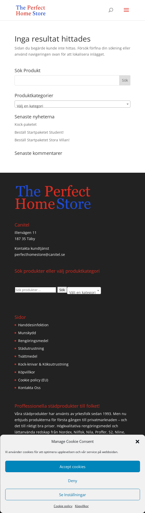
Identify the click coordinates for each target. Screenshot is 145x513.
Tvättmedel (27, 356)
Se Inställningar (72, 494)
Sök (62, 289)
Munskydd (27, 332)
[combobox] (73, 104)
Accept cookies (72, 466)
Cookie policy (63, 506)
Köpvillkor (82, 506)
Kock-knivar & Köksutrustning (43, 364)
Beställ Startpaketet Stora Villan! (42, 139)
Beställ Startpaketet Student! (39, 132)
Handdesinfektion (33, 324)
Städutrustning (31, 348)
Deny (72, 480)
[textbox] (72, 106)
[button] (137, 441)
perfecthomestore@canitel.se (40, 254)
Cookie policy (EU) (33, 380)
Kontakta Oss (29, 387)
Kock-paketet (26, 124)
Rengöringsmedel (33, 340)
